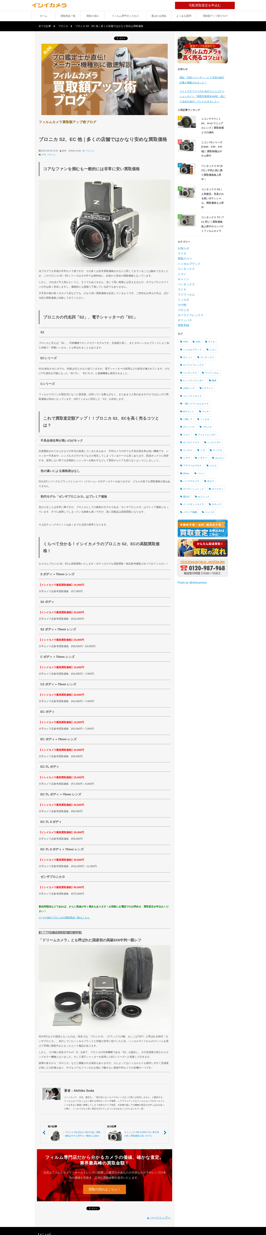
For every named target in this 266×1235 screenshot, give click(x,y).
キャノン (183, 279)
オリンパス (185, 320)
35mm (184, 473)
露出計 (185, 496)
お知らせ (183, 248)
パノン (199, 473)
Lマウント (206, 388)
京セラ (209, 481)
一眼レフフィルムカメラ (194, 403)
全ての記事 (45, 26)
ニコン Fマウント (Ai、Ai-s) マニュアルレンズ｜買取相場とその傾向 (212, 125)
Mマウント (187, 411)
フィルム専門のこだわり (125, 16)
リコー (185, 434)
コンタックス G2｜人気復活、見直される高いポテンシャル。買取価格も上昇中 (212, 198)
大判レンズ (187, 388)
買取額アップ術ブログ (215, 16)
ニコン (182, 273)
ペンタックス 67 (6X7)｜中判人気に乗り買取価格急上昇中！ (212, 173)
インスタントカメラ (192, 504)
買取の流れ (92, 16)
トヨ (201, 450)
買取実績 (183, 325)
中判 (44, 154)
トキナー (201, 458)
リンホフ (186, 450)
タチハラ (215, 504)
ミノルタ (183, 299)
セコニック (202, 496)
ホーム (43, 16)
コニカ (211, 465)
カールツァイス (189, 442)
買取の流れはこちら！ (104, 1189)
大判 (196, 341)
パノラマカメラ (189, 481)
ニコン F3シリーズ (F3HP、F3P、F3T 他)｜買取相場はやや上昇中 (211, 149)
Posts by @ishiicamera (192, 582)
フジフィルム (186, 294)
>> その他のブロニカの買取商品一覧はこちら (64, 917)
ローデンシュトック (192, 489)
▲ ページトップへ (158, 1217)
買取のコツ (185, 258)
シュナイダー (212, 442)
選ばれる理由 (158, 16)
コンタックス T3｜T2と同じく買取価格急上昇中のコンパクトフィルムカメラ (212, 224)
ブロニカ (63, 26)
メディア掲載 (188, 512)
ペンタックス (186, 284)
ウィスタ (216, 450)
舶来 (212, 380)
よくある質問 (183, 16)
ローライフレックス (190, 315)
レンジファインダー (192, 380)
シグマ (185, 458)
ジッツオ (208, 512)
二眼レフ (186, 419)
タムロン (218, 458)
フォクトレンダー (205, 434)
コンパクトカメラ (191, 396)
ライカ (182, 253)
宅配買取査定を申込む (212, 5)
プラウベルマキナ (191, 465)
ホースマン (216, 489)
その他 (182, 304)
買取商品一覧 (67, 16)
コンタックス (186, 268)
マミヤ (182, 289)
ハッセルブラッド (189, 263)
